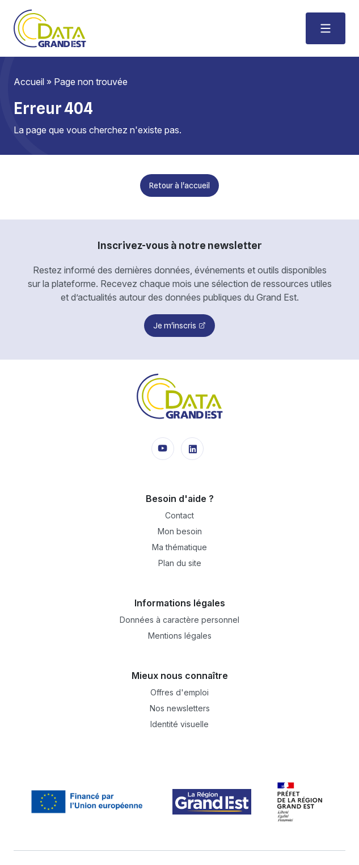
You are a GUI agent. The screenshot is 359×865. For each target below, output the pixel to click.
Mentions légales (180, 635)
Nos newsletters (180, 708)
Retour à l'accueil (179, 185)
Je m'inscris (174, 325)
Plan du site (179, 563)
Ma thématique (179, 547)
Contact (179, 515)
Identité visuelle (179, 724)
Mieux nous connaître (180, 675)
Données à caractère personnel (179, 620)
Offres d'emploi (179, 692)
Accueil (29, 81)
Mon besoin (180, 531)
